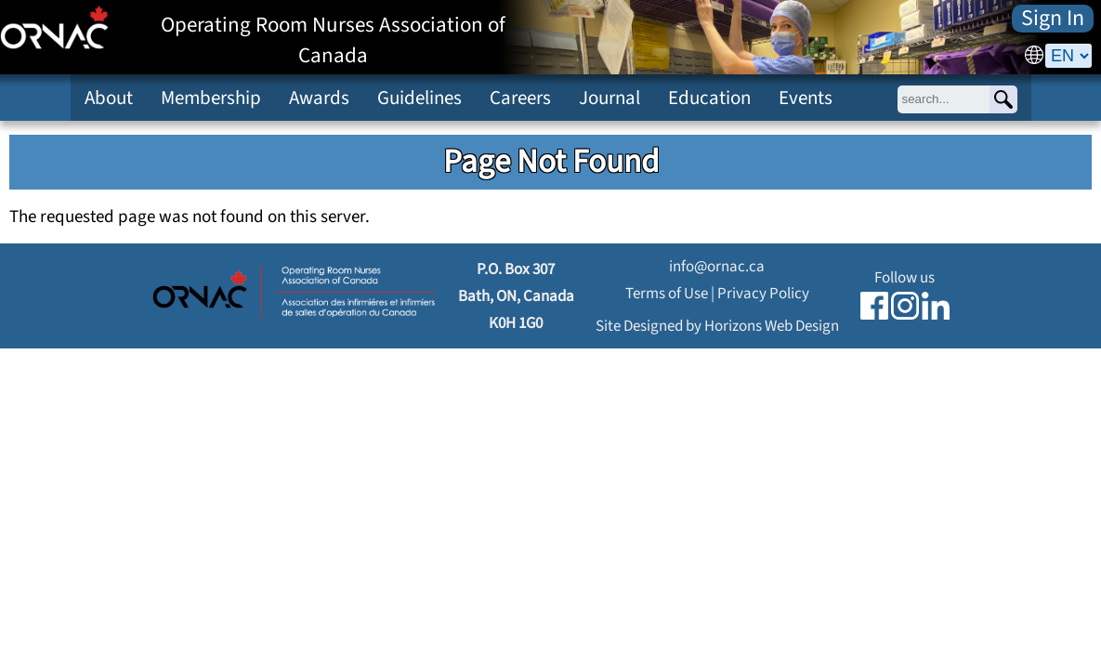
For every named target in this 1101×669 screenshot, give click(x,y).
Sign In (1052, 19)
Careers (520, 98)
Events (805, 98)
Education (709, 98)
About (109, 98)
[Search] (1003, 99)
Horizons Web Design (771, 325)
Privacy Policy (763, 293)
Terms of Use (666, 293)
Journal (609, 98)
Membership (211, 98)
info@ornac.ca (717, 266)
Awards (319, 98)
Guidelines (419, 98)
